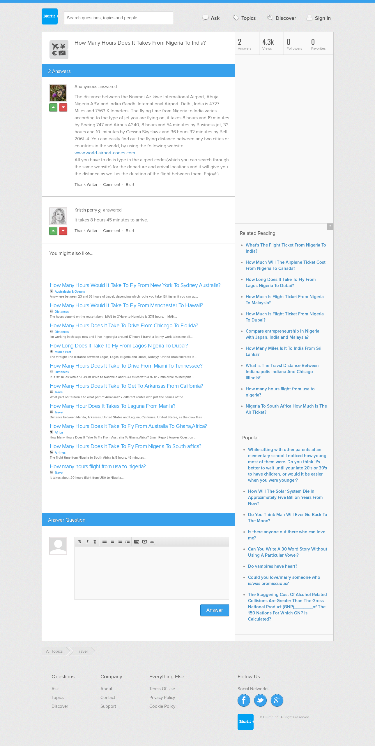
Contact (107, 697)
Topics (244, 18)
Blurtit (50, 17)
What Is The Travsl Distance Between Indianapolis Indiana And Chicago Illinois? (282, 372)
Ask (210, 18)
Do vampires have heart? (272, 566)
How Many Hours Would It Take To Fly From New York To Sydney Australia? (135, 285)
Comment (111, 184)
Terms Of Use (162, 688)
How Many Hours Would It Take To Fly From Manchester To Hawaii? (126, 305)
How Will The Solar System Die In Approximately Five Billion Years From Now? (285, 497)
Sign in (318, 18)
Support (108, 706)
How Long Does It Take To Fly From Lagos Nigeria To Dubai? (119, 346)
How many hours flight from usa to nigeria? (98, 466)
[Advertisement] (115, 271)
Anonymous (86, 86)
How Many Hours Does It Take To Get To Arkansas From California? (126, 386)
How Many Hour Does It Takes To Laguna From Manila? (113, 406)
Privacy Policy (162, 697)
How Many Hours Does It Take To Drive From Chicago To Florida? (124, 325)
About (106, 688)
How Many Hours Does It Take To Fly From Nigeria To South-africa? (125, 446)
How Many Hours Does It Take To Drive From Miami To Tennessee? (126, 366)
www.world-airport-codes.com (105, 153)
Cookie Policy (162, 706)
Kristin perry (86, 210)
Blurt (130, 184)
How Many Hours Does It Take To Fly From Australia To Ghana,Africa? (128, 426)
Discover (281, 18)
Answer (214, 610)
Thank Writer (86, 184)
